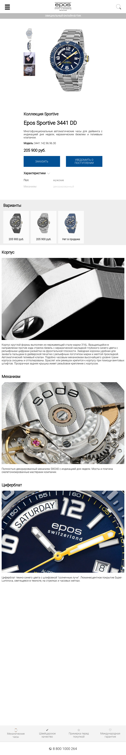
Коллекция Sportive (41, 114)
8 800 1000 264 (63, 749)
